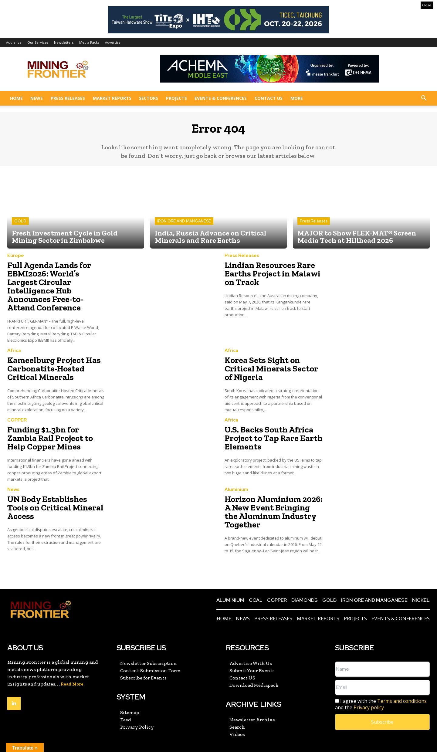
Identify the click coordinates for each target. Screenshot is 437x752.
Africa (14, 340)
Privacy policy (369, 685)
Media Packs (89, 42)
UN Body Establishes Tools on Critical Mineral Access (52, 485)
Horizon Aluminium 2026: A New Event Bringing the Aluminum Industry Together (271, 492)
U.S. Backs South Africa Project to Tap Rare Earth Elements (267, 422)
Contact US (269, 98)
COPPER (17, 406)
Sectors (148, 98)
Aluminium (236, 472)
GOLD (20, 225)
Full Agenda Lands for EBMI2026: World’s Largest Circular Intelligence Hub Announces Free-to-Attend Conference (52, 284)
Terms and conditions (402, 679)
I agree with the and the (381, 682)
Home (16, 98)
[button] (423, 99)
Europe (15, 260)
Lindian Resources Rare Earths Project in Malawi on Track (271, 276)
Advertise (112, 42)
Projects (176, 98)
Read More (72, 662)
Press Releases (68, 98)
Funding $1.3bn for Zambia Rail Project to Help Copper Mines (52, 422)
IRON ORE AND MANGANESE (184, 225)
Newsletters (63, 42)
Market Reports (112, 98)
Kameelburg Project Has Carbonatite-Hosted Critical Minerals (55, 356)
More (296, 98)
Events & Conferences (221, 98)
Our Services (37, 42)
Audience (14, 42)
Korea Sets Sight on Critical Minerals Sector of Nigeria (271, 353)
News (36, 98)
